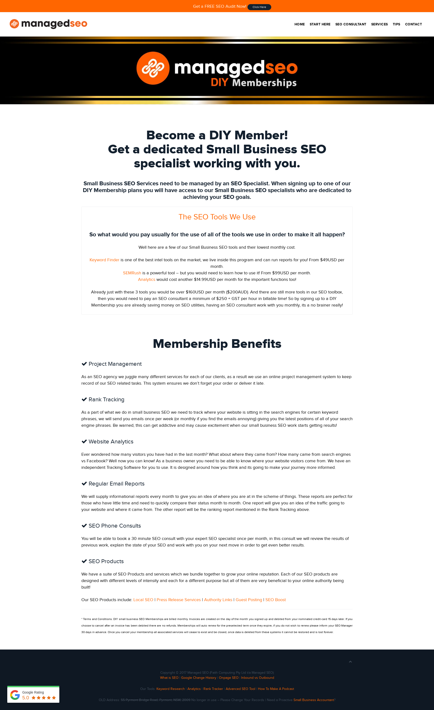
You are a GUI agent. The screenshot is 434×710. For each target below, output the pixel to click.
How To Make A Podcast (276, 689)
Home (299, 24)
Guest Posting (249, 599)
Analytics (146, 279)
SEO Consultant (350, 24)
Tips (396, 24)
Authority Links (218, 599)
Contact (413, 24)
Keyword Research (170, 689)
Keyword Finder (104, 259)
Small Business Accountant (314, 700)
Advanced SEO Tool (240, 689)
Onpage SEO (229, 678)
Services (379, 24)
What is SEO (169, 678)
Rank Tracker (213, 689)
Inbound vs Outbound (257, 678)
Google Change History (198, 678)
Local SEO (143, 599)
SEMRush (132, 273)
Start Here (320, 24)
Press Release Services (179, 599)
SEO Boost (275, 599)
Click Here (259, 7)
